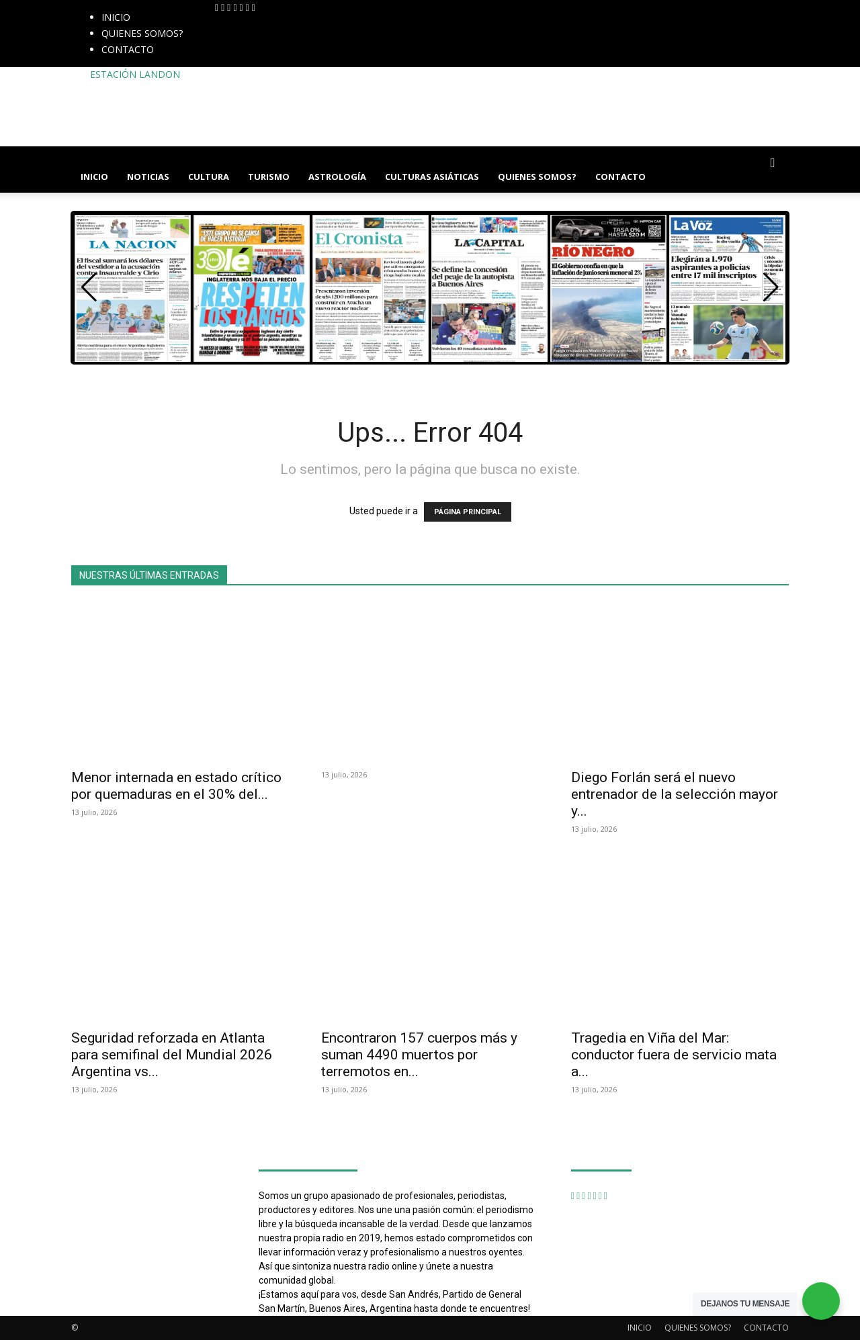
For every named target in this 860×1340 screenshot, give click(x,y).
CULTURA (208, 177)
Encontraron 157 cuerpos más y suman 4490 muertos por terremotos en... (419, 1055)
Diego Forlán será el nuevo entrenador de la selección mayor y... (674, 794)
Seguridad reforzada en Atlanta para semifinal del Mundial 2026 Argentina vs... (171, 1055)
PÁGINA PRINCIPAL (467, 512)
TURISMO (269, 177)
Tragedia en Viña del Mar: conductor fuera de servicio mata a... (674, 1055)
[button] (773, 163)
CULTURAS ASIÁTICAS (432, 177)
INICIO (115, 17)
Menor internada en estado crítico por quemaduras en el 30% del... (176, 785)
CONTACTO (127, 49)
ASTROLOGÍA (337, 177)
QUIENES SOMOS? (142, 33)
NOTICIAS (148, 177)
